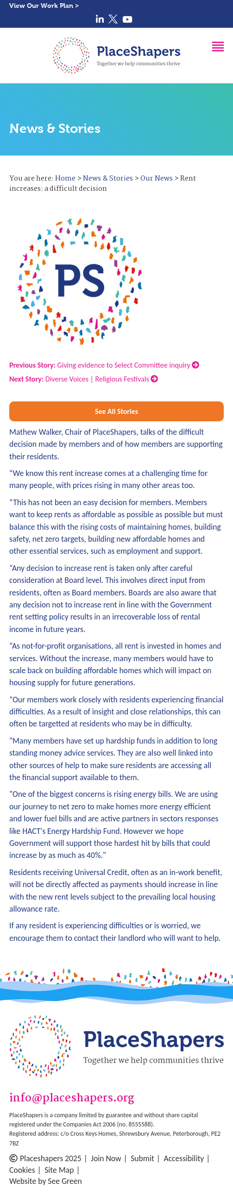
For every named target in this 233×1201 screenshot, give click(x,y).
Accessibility (184, 1158)
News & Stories (108, 178)
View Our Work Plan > (44, 5)
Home (65, 178)
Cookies (22, 1170)
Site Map (59, 1170)
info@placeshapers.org (71, 1099)
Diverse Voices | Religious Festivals (83, 379)
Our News (156, 178)
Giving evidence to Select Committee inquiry (104, 365)
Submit (142, 1158)
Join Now (106, 1158)
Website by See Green (45, 1181)
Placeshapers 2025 (45, 1158)
